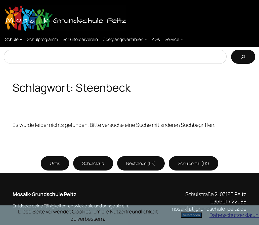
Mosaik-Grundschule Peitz (44, 194)
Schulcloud (93, 163)
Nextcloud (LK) (141, 163)
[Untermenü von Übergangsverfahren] (145, 39)
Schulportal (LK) (193, 163)
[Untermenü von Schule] (21, 39)
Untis (55, 163)
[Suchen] (243, 57)
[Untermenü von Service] (181, 39)
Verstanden (191, 215)
